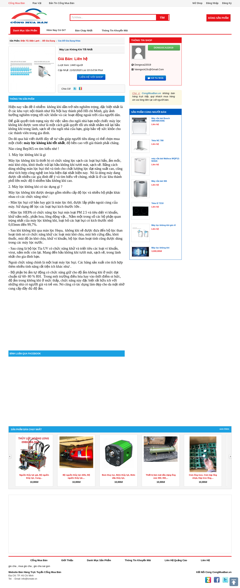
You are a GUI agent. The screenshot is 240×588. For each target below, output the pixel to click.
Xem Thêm (224, 429)
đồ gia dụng (48, 41)
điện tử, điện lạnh (30, 41)
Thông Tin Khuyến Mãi (115, 30)
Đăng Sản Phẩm (218, 18)
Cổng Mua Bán (16, 3)
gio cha (12, 566)
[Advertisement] (66, 318)
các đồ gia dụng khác (69, 41)
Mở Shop (197, 3)
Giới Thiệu (67, 560)
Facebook (217, 580)
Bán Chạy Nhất (83, 30)
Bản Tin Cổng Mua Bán (61, 3)
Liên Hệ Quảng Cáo (176, 560)
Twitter (74, 88)
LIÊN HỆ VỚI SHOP (91, 77)
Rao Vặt (37, 3)
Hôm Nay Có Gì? (56, 30)
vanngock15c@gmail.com (149, 69)
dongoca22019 (142, 64)
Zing (80, 88)
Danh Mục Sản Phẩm (25, 30)
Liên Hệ (205, 560)
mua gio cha (25, 566)
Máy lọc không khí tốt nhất (76, 49)
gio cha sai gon (42, 566)
